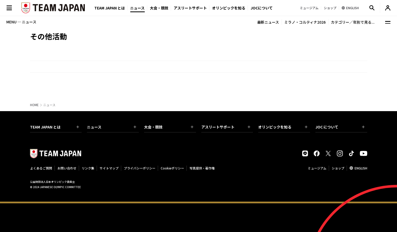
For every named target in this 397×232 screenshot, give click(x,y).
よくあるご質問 (41, 168)
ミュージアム (317, 168)
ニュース (137, 8)
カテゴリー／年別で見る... (353, 22)
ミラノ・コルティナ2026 (305, 22)
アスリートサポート (190, 8)
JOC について (340, 127)
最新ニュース (268, 22)
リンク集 (88, 168)
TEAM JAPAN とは (54, 127)
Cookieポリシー (172, 168)
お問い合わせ (66, 168)
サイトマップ (109, 168)
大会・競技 (168, 127)
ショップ (338, 168)
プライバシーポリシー (139, 168)
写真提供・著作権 (202, 168)
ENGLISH (361, 168)
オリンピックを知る (228, 8)
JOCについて (262, 8)
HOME (34, 105)
